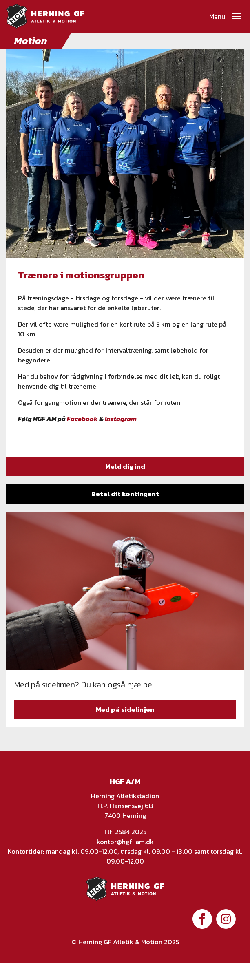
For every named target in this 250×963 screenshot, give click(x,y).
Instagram (121, 419)
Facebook (82, 419)
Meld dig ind (125, 466)
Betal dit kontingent (125, 494)
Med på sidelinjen (125, 709)
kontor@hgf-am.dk (125, 841)
